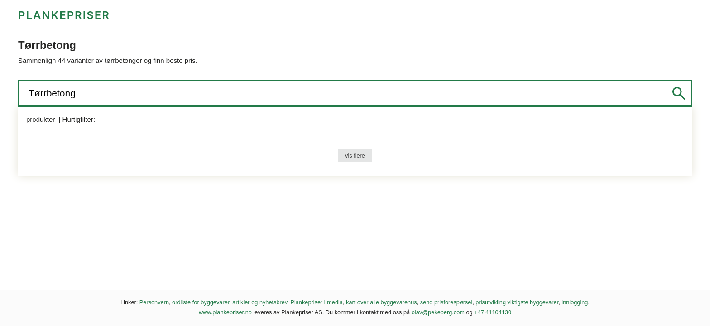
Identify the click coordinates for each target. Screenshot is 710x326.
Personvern (154, 302)
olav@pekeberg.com (438, 312)
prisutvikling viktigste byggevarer (516, 302)
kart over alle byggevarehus (381, 302)
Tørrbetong (53, 93)
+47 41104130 (492, 312)
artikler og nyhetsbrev (259, 302)
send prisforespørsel (446, 302)
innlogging (574, 302)
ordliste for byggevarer (200, 302)
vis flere (355, 155)
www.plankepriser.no (225, 312)
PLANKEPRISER (64, 15)
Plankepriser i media (316, 302)
